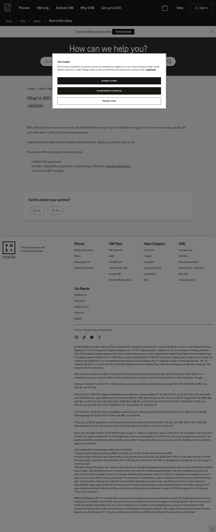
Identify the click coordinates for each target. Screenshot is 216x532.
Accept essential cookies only (109, 91)
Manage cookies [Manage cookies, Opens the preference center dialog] (109, 101)
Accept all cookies (109, 81)
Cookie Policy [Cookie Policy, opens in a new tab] (151, 70)
